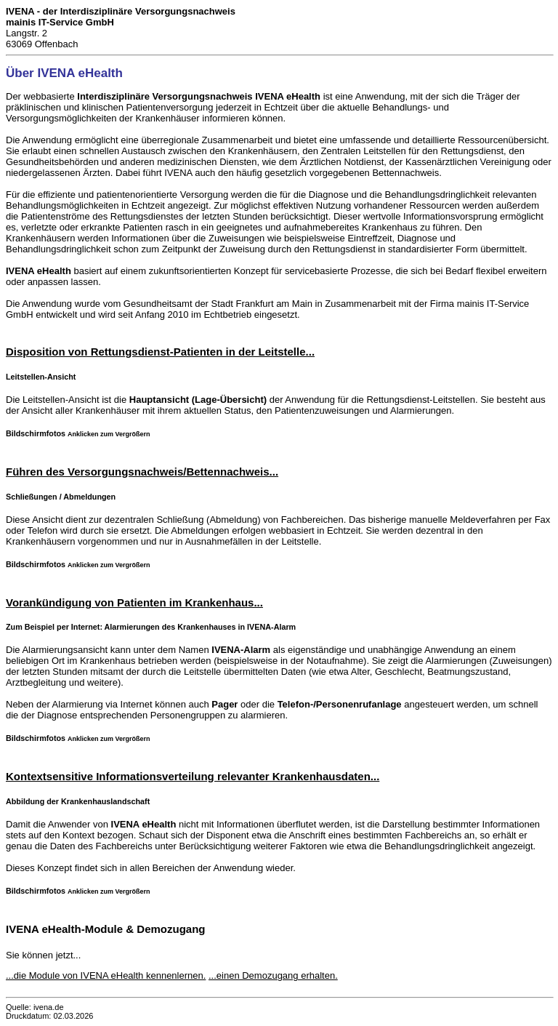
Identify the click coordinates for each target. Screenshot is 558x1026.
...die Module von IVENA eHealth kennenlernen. (106, 975)
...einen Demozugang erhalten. (273, 975)
